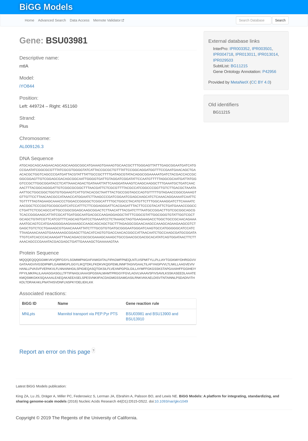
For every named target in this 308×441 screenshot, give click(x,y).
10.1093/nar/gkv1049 (171, 401)
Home (29, 20)
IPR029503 (223, 60)
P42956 (269, 71)
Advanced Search (52, 20)
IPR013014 (268, 54)
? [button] (93, 350)
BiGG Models (46, 7)
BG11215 (239, 66)
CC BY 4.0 (260, 82)
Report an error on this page (55, 351)
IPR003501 (262, 49)
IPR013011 (245, 54)
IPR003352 (240, 49)
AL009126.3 (31, 146)
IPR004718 (223, 54)
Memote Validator (107, 20)
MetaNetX (240, 82)
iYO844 (26, 86)
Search (280, 20)
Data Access (79, 20)
